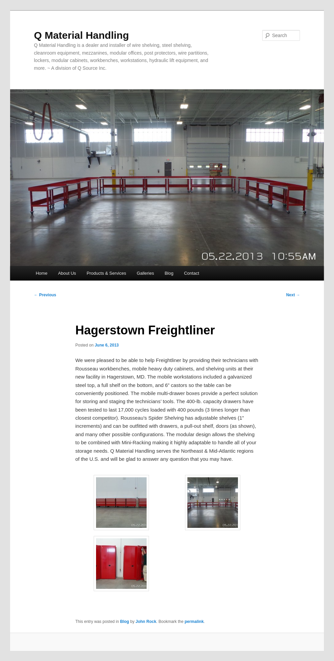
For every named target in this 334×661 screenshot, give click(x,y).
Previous (45, 295)
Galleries (145, 273)
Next (293, 295)
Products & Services (106, 273)
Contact (191, 273)
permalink (194, 621)
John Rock (145, 621)
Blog (168, 273)
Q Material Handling (81, 35)
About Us (67, 273)
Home (42, 273)
